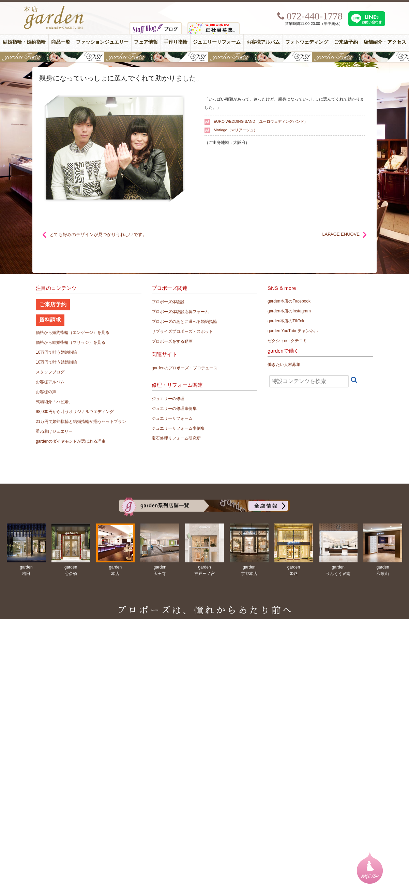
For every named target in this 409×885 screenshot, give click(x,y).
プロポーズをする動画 (172, 341)
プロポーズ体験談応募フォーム (180, 311)
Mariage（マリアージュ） (235, 130)
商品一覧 (60, 42)
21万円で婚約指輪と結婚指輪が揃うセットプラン (81, 421)
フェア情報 (146, 42)
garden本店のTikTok (286, 321)
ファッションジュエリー (102, 42)
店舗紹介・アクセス (384, 42)
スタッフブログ (50, 372)
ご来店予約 (346, 42)
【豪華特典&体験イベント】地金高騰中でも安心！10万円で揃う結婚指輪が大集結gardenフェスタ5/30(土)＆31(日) (204, 57)
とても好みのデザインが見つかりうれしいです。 (98, 234)
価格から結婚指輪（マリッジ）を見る (70, 342)
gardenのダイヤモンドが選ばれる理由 (71, 441)
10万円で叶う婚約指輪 (56, 352)
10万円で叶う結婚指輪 (56, 362)
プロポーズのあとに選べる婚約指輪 (184, 321)
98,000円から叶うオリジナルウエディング (75, 411)
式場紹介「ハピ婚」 (54, 401)
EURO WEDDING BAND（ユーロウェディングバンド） (261, 121)
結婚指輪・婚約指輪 (24, 42)
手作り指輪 (175, 42)
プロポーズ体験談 (168, 301)
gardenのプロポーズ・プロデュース (184, 368)
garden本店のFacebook (289, 301)
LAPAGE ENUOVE (341, 234)
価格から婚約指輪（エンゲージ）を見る (72, 332)
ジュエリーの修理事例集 (174, 408)
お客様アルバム (263, 42)
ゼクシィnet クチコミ (287, 340)
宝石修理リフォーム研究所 (176, 438)
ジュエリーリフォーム (217, 42)
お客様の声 (46, 391)
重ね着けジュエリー (54, 431)
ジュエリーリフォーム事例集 (178, 428)
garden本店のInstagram (289, 311)
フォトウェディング (306, 42)
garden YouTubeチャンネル (293, 330)
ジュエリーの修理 (168, 398)
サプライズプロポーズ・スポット (182, 331)
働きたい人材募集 (284, 364)
